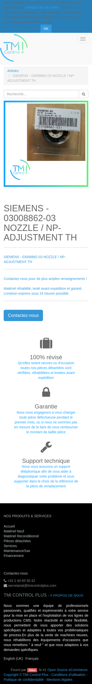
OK (45, 29)
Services (11, 546)
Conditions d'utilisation (68, 675)
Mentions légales (59, 680)
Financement (14, 556)
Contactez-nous (23, 315)
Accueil (9, 526)
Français (32, 658)
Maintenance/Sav (17, 551)
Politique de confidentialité (24, 680)
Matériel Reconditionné (21, 536)
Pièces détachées (17, 541)
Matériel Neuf (14, 531)
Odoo (32, 670)
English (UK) (13, 658)
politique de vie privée (42, 7)
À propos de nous (66, 595)
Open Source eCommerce (67, 670)
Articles (13, 71)
